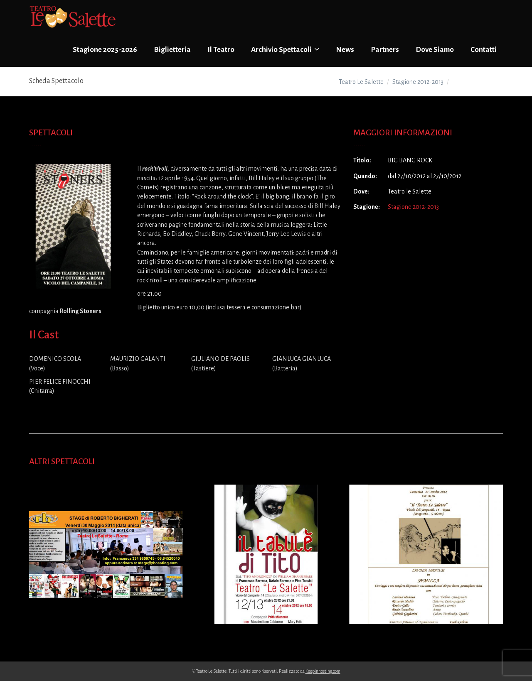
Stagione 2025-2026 (105, 50)
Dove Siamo (435, 50)
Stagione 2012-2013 (413, 206)
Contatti (483, 50)
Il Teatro (220, 50)
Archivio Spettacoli (285, 49)
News (345, 50)
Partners (385, 50)
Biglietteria (172, 50)
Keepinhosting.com (322, 671)
